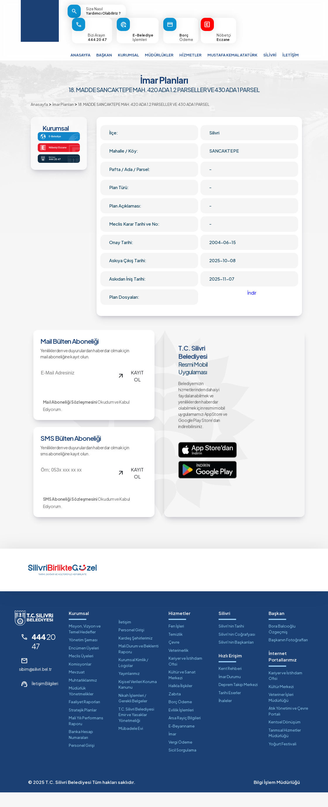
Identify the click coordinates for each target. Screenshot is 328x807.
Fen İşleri (176, 640)
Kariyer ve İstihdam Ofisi (185, 676)
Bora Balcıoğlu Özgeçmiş (282, 643)
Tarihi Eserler (230, 707)
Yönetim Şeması (83, 654)
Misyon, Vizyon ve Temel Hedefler (85, 643)
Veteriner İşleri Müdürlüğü (281, 712)
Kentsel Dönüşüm (284, 736)
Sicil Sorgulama (182, 764)
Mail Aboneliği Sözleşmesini (67, 411)
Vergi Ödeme (180, 756)
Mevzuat (77, 686)
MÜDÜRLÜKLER (159, 55)
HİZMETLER (190, 55)
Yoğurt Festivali (282, 758)
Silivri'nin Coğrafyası (237, 649)
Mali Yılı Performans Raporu (86, 735)
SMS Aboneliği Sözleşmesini (67, 516)
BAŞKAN (104, 55)
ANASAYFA (80, 55)
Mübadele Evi (131, 743)
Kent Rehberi (230, 683)
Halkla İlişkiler (180, 700)
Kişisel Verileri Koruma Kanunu (138, 699)
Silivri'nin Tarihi (231, 640)
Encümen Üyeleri (84, 662)
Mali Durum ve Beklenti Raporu (139, 663)
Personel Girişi (82, 760)
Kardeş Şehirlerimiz (135, 652)
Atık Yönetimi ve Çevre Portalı (288, 725)
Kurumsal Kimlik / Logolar (133, 677)
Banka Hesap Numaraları (81, 749)
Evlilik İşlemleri (181, 724)
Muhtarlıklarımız (83, 694)
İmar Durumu (230, 691)
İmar (172, 748)
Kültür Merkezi (281, 701)
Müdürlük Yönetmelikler (81, 705)
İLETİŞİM (290, 55)
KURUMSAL (128, 55)
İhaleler (225, 715)
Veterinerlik (178, 665)
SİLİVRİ (270, 55)
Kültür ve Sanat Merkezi (182, 689)
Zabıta (175, 708)
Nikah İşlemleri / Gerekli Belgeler (133, 713)
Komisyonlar (80, 678)
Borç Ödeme (180, 716)
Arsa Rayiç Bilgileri (185, 732)
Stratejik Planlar (83, 724)
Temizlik (176, 649)
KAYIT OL (129, 382)
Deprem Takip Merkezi (238, 699)
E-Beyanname (182, 740)
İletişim (125, 636)
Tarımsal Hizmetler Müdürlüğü (285, 747)
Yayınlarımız (129, 688)
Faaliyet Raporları (84, 716)
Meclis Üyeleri (81, 670)
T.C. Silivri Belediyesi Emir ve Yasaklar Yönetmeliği (136, 729)
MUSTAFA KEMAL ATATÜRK (232, 55)
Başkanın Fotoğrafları (288, 654)
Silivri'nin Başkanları (236, 656)
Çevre (174, 656)
